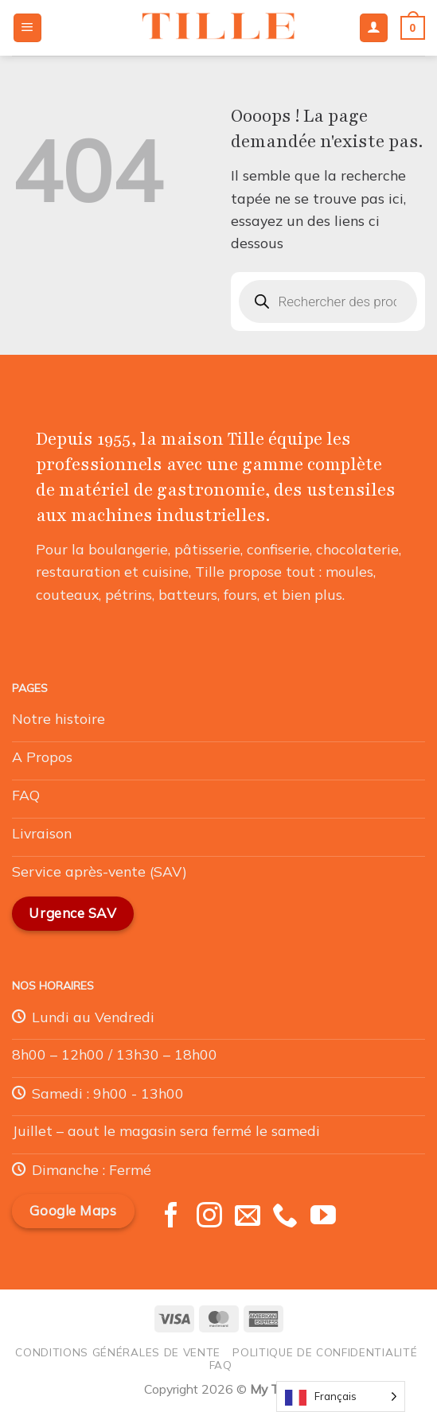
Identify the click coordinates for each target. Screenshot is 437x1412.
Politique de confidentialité (324, 1352)
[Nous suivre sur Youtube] (323, 1217)
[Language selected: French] (340, 1396)
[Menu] (27, 28)
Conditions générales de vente (117, 1352)
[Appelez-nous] (285, 1217)
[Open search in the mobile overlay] (328, 301)
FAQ (220, 1364)
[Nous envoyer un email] (247, 1217)
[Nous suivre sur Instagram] (209, 1217)
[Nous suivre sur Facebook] (171, 1217)
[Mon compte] (374, 28)
